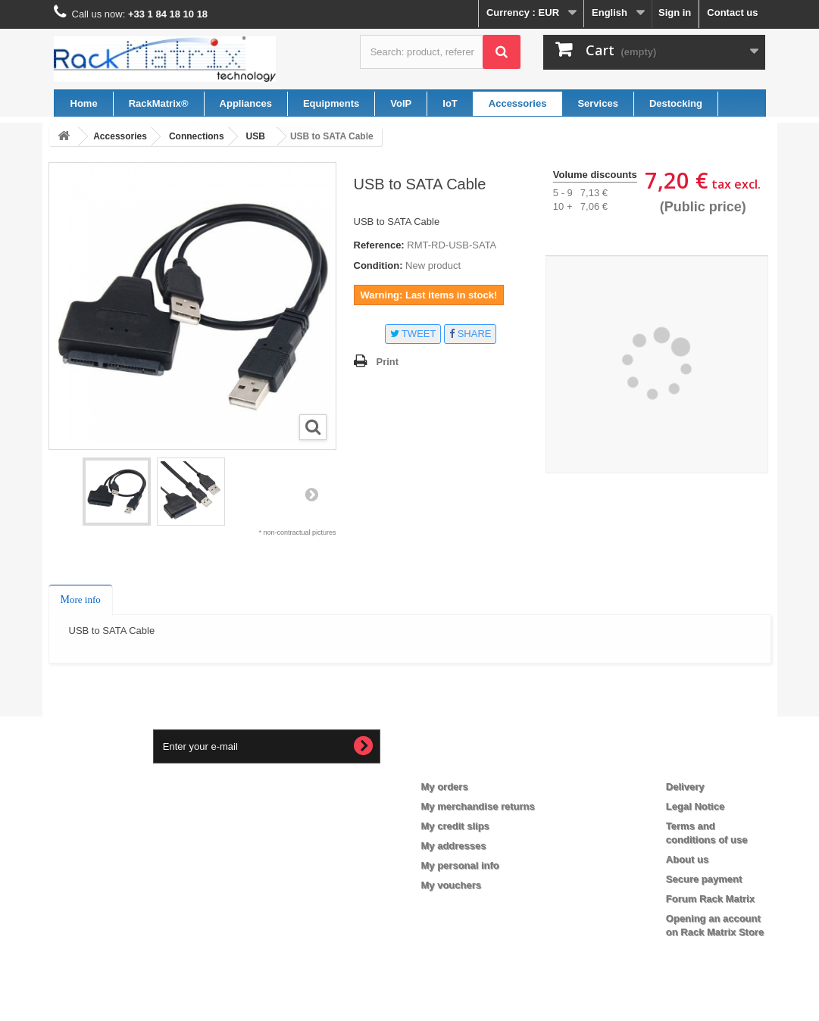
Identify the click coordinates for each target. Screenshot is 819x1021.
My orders (444, 786)
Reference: (379, 245)
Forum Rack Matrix (710, 898)
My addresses (453, 845)
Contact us (732, 12)
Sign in (674, 12)
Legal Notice (695, 806)
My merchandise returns (478, 806)
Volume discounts (595, 174)
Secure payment (704, 879)
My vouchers (451, 885)
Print (388, 361)
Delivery (685, 786)
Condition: (378, 265)
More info (81, 599)
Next (311, 493)
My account (461, 762)
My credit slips (455, 826)
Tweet (413, 333)
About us (687, 859)
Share (470, 333)
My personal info (460, 865)
